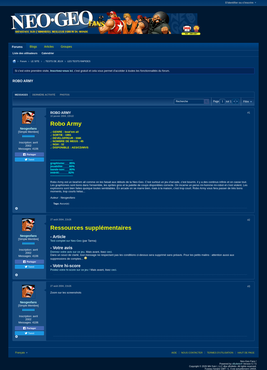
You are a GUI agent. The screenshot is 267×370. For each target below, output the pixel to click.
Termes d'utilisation (220, 352)
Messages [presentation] (21, 94)
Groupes (66, 46)
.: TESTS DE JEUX (53, 61)
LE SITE (35, 61)
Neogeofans (28, 128)
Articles (49, 46)
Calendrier (48, 53)
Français (21, 352)
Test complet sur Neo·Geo (66, 240)
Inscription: (25, 142)
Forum (23, 61)
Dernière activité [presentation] (43, 94)
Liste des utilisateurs (25, 53)
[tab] (21, 94)
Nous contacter (192, 352)
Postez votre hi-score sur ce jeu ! (70, 269)
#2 (248, 219)
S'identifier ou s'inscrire (240, 2)
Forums (17, 46)
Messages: (24, 148)
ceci (109, 251)
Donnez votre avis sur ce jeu (67, 251)
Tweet (29, 159)
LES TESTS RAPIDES (78, 61)
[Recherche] (191, 101)
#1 (248, 112)
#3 (248, 286)
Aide (174, 352)
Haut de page (246, 352)
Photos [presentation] (64, 94)
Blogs (33, 46)
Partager (29, 154)
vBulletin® (237, 363)
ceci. (114, 269)
